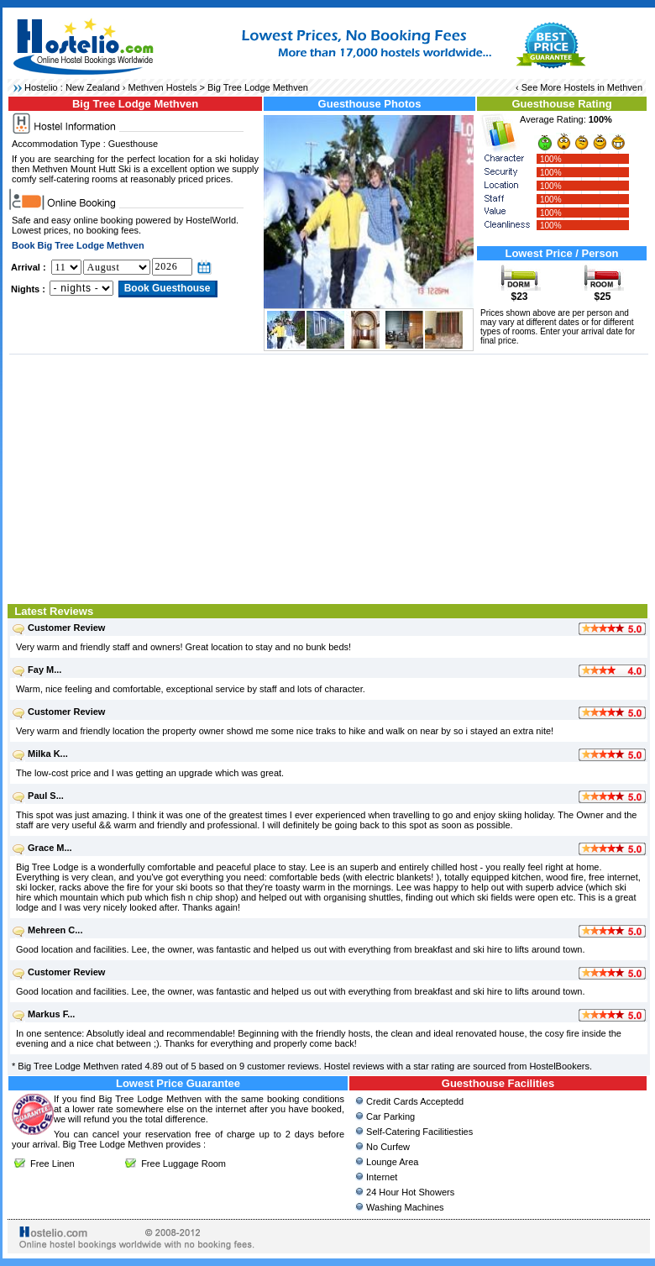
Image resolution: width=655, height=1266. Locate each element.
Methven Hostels (162, 87)
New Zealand (93, 87)
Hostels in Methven (602, 87)
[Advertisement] (328, 477)
